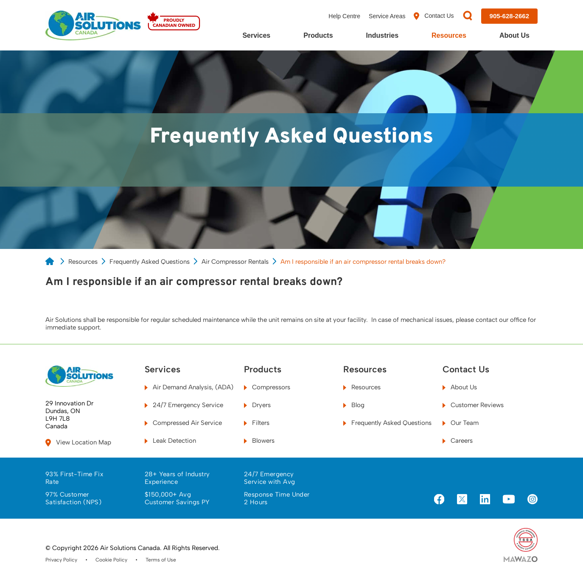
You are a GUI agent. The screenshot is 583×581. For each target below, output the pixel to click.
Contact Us (434, 16)
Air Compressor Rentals (235, 261)
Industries (382, 35)
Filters (256, 423)
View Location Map (78, 443)
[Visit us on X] (462, 500)
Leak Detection (170, 440)
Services (256, 35)
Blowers (259, 440)
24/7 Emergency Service (184, 405)
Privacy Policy (61, 560)
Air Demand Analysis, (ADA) (189, 387)
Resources (449, 35)
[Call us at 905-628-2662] (509, 16)
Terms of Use (161, 560)
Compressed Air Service (183, 423)
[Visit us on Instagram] (532, 500)
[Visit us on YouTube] (509, 499)
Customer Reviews (473, 405)
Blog (353, 405)
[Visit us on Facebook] (439, 500)
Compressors (267, 387)
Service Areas (387, 16)
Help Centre (344, 16)
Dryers (257, 405)
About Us (514, 35)
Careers (458, 440)
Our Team (461, 423)
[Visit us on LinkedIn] (485, 500)
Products (318, 35)
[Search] (467, 16)
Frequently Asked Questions (149, 261)
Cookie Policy (111, 560)
